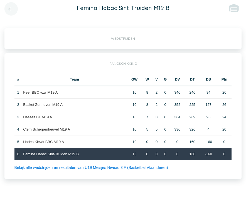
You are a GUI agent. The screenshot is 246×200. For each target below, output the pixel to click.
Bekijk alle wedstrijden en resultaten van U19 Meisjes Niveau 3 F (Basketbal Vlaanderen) (91, 167)
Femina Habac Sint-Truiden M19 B (51, 154)
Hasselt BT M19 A (37, 117)
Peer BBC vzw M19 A (40, 92)
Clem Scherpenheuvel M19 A (46, 129)
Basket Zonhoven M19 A (43, 104)
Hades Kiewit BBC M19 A (43, 142)
